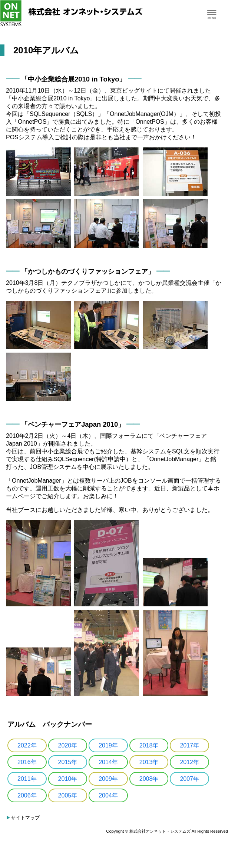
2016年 (27, 762)
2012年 (189, 762)
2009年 (108, 779)
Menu (211, 15)
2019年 (108, 745)
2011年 (27, 779)
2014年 (108, 762)
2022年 (27, 745)
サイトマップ (25, 817)
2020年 (67, 745)
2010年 (67, 779)
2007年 (189, 779)
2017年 (189, 745)
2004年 (108, 795)
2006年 (27, 795)
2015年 (67, 762)
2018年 (149, 745)
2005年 (67, 795)
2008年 (149, 779)
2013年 (149, 762)
